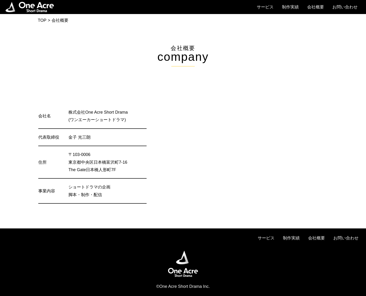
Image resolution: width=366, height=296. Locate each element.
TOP (42, 20)
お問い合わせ (345, 7)
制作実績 (290, 7)
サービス (265, 7)
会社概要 (315, 7)
